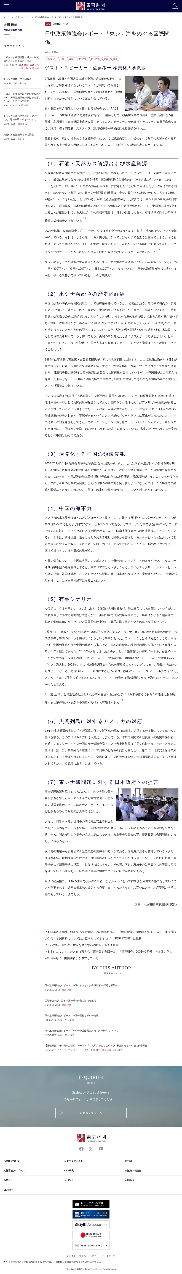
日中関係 (95, 58)
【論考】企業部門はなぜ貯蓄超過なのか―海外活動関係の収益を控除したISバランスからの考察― (22, 100)
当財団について (12, 1161)
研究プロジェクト (73, 1161)
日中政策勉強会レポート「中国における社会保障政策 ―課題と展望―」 (111, 987)
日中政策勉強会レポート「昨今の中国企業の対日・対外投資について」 (111, 1032)
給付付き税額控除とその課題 (22, 135)
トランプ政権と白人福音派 (22, 81)
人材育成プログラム (14, 1170)
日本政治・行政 (23, 17)
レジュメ (106, 938)
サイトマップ (108, 1256)
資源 (71, 58)
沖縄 (62, 58)
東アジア (51, 58)
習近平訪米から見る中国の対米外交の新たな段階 (111, 1002)
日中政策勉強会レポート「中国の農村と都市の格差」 (111, 1017)
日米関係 (82, 58)
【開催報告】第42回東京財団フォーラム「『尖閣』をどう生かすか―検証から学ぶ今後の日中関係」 (111, 1046)
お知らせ (8, 1180)
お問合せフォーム (91, 1113)
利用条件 (71, 1256)
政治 (106, 58)
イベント (69, 1180)
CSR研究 (69, 1170)
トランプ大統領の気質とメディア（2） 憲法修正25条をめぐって (22, 120)
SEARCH (8, 1189)
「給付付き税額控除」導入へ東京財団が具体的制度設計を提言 (22, 63)
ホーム (6, 17)
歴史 (115, 58)
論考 (48, 24)
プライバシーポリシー (89, 1256)
